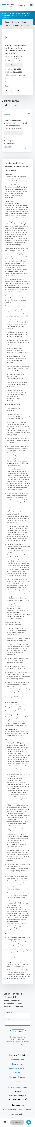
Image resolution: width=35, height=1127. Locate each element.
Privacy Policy (15, 1042)
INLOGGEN (21, 5)
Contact (17, 1081)
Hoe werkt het (16, 1064)
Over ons (16, 1073)
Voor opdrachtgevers (17, 1077)
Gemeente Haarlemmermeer (14, 56)
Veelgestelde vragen (17, 1068)
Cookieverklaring (24, 1109)
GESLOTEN (17, 1122)
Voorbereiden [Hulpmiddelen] (15, 1095)
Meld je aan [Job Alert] (13, 1087)
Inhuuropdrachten (8, 13)
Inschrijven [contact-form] (18, 1032)
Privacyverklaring (9, 1109)
